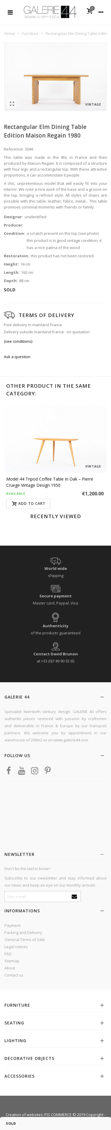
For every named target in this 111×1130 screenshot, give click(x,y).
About (9, 968)
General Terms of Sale (24, 939)
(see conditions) (18, 341)
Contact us (13, 975)
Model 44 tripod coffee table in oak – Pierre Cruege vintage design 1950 (49, 482)
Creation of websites (24, 1114)
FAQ (8, 953)
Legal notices (16, 946)
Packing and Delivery (23, 932)
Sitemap (11, 961)
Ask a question (17, 356)
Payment (12, 925)
